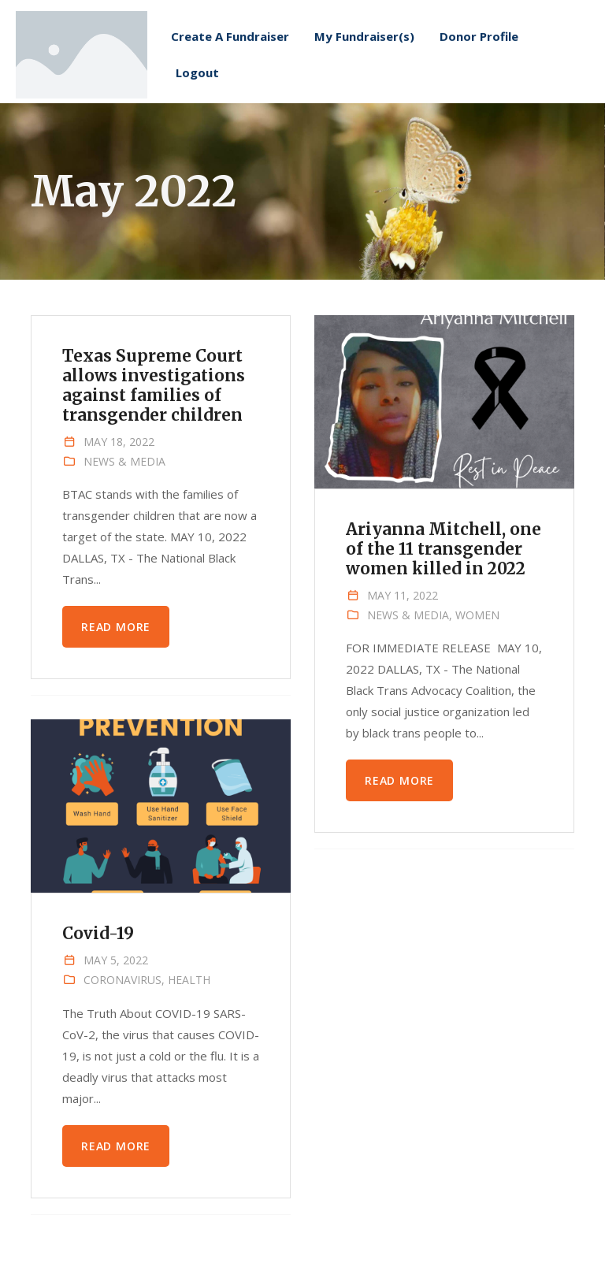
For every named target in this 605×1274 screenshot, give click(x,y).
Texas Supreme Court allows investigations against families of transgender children (154, 385)
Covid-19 (98, 933)
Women (477, 614)
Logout (197, 94)
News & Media (124, 461)
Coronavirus (122, 979)
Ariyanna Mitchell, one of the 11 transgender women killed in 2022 (444, 549)
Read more (115, 626)
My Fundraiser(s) (364, 58)
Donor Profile (479, 58)
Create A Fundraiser (230, 58)
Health (189, 979)
